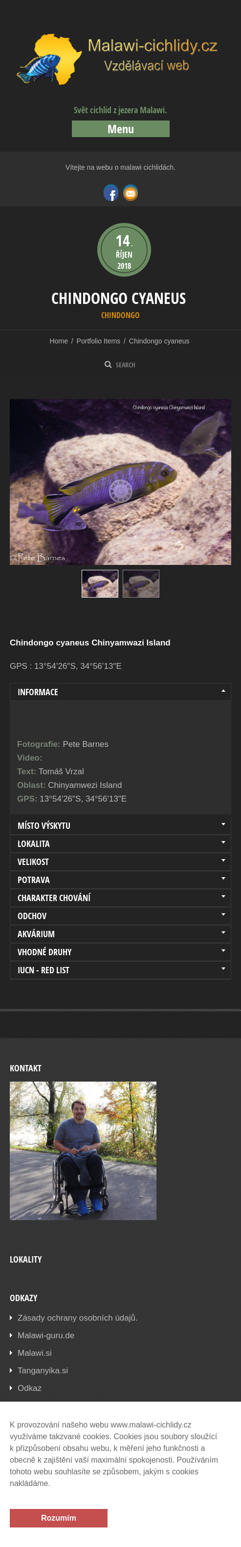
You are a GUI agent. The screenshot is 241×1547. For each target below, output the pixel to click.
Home (59, 341)
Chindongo (120, 315)
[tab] (120, 692)
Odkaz (30, 1388)
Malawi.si (35, 1353)
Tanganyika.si (43, 1370)
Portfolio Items (98, 341)
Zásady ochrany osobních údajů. (78, 1318)
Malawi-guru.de (46, 1335)
